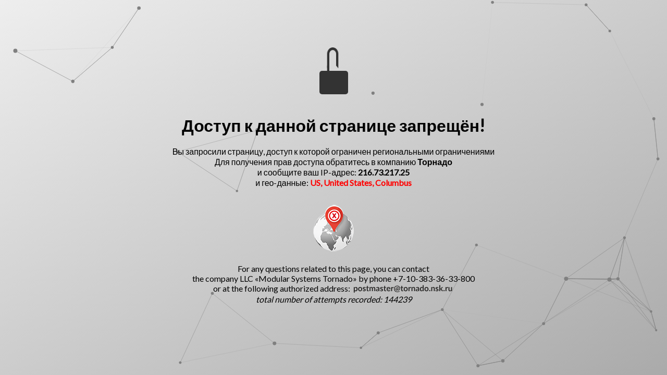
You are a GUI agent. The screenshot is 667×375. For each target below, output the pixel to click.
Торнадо (434, 162)
